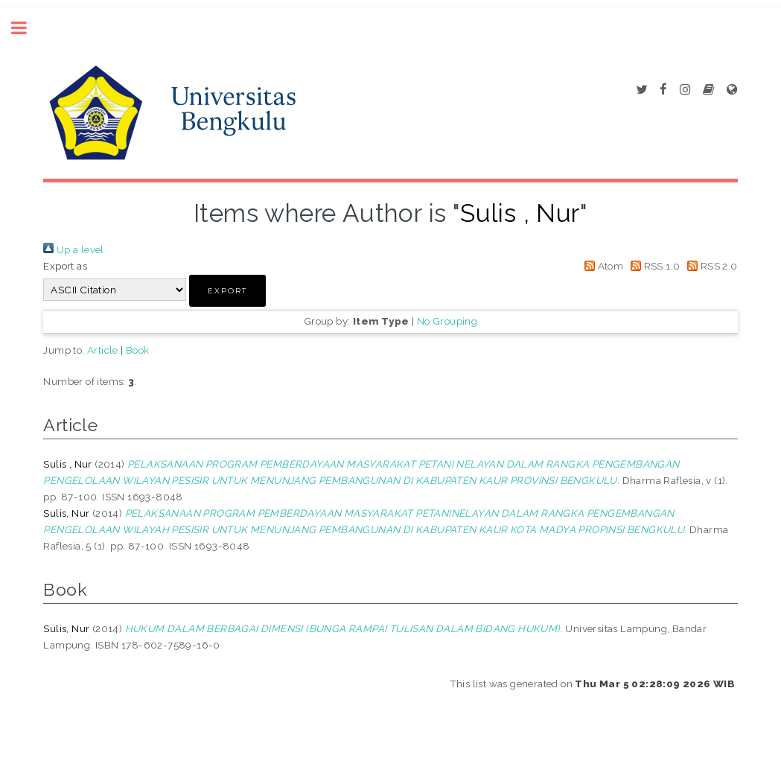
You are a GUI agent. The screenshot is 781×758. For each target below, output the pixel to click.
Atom (601, 266)
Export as (65, 266)
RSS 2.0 (710, 266)
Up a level (73, 249)
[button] (227, 291)
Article (102, 350)
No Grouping (447, 321)
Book (138, 350)
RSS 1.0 (653, 266)
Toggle (27, 28)
